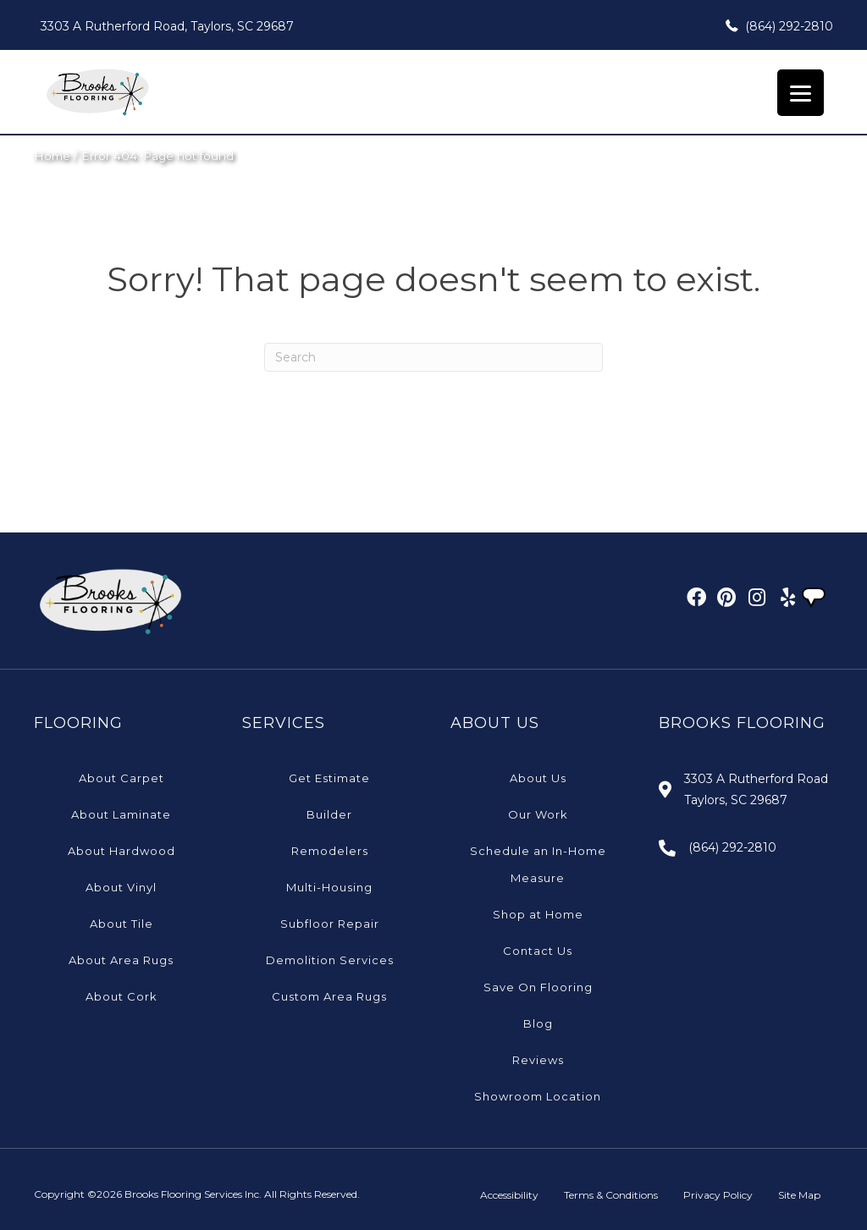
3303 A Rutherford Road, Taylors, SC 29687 (167, 26)
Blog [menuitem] (538, 1023)
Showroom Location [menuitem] (537, 1096)
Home (52, 156)
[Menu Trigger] (800, 92)
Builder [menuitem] (329, 814)
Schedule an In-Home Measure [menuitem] (538, 864)
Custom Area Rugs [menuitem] (329, 996)
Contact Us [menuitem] (537, 950)
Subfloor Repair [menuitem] (329, 923)
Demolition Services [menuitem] (330, 960)
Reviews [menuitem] (538, 1060)
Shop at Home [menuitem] (538, 914)
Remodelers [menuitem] (329, 851)
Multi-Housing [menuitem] (329, 887)
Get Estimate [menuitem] (329, 778)
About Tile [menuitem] (121, 923)
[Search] (433, 357)
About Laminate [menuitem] (121, 814)
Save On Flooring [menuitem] (538, 987)
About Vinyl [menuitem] (121, 887)
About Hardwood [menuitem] (121, 851)
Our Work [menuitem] (538, 814)
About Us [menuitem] (538, 778)
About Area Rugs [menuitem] (121, 960)
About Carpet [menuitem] (121, 778)
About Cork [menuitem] (121, 996)
